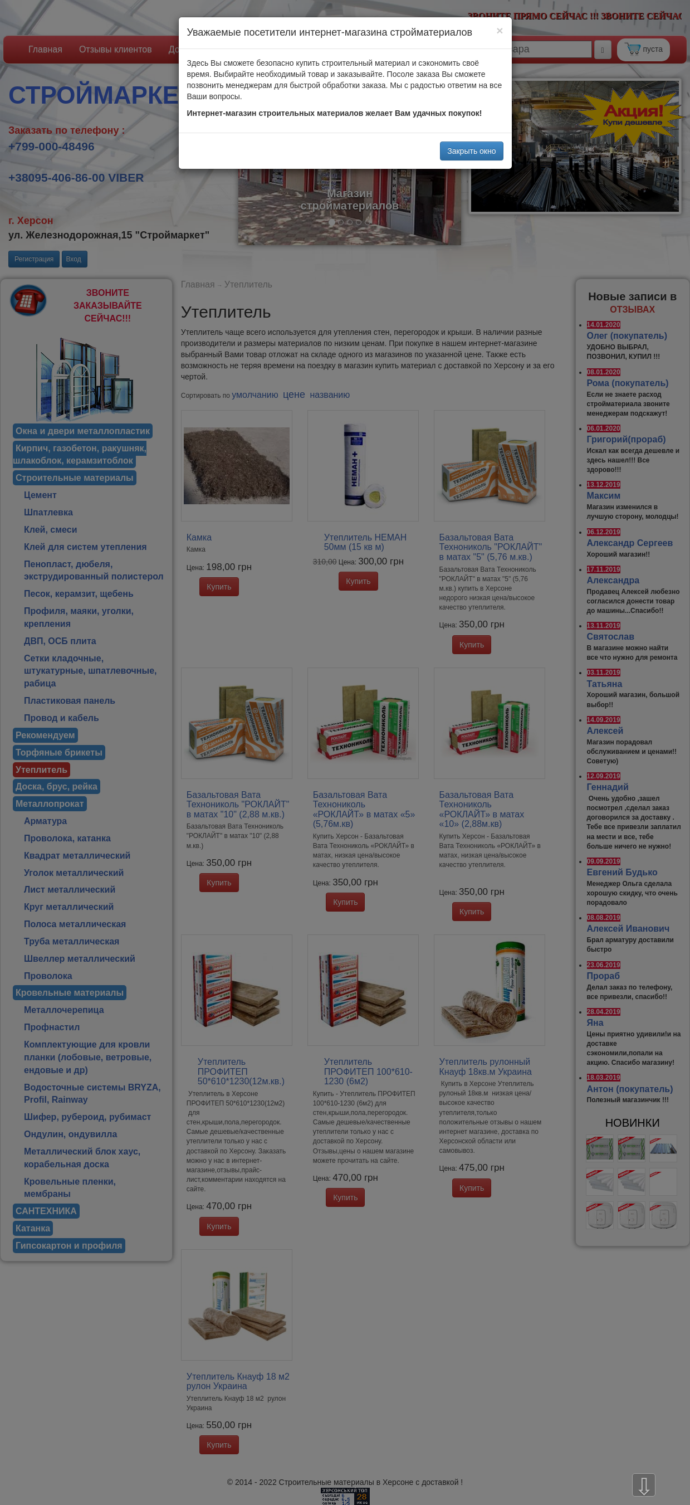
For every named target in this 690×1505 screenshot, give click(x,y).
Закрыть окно (471, 151)
